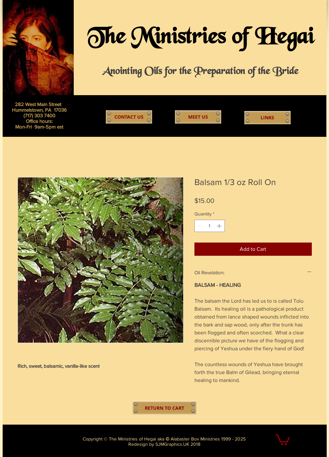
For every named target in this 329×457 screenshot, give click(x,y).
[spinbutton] (210, 226)
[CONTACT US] (129, 117)
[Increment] (220, 226)
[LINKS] (267, 117)
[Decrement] (199, 226)
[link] (282, 439)
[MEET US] (198, 117)
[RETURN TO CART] (164, 407)
